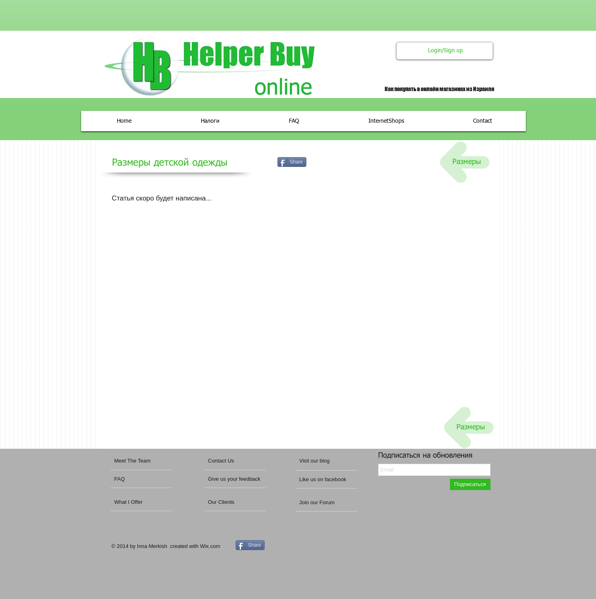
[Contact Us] (229, 461)
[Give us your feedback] (237, 479)
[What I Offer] (144, 502)
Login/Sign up (445, 50)
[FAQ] (137, 479)
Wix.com (210, 546)
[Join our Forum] (326, 503)
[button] (325, 461)
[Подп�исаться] (470, 484)
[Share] (292, 162)
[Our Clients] (230, 502)
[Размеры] (466, 162)
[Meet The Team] (145, 461)
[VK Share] (340, 162)
